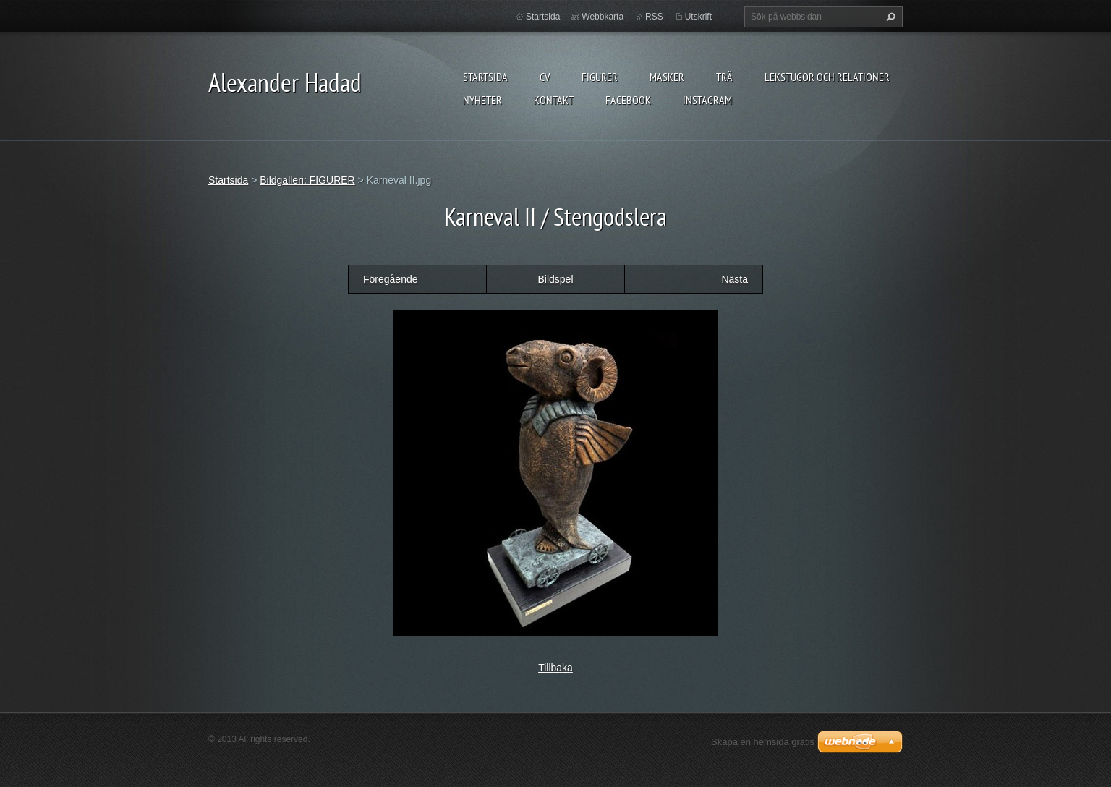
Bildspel (555, 279)
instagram (707, 100)
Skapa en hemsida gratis (762, 741)
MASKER (667, 76)
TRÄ (724, 76)
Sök (889, 16)
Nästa (734, 279)
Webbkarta (602, 17)
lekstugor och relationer (827, 76)
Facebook (628, 100)
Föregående (390, 279)
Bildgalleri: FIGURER (307, 180)
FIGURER (600, 76)
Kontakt (554, 100)
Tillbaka (555, 667)
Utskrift (698, 17)
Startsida (485, 76)
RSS (654, 17)
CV (545, 76)
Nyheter (482, 100)
